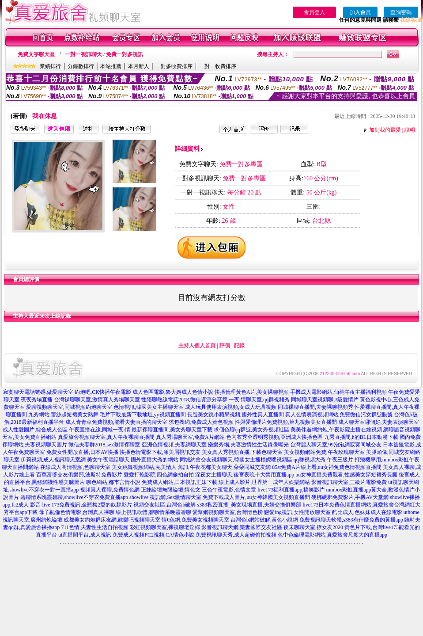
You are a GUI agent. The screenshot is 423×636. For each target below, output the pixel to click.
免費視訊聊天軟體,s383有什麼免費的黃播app (351, 520)
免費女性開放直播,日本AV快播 (82, 452)
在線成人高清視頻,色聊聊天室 (75, 467)
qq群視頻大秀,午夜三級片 (323, 460)
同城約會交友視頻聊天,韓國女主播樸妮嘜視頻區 (236, 460)
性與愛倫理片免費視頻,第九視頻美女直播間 (286, 422)
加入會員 (360, 12)
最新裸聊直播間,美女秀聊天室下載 (172, 430)
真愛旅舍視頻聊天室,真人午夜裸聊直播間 (106, 437)
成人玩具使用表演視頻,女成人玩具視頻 (230, 407)
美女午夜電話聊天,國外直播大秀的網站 (132, 460)
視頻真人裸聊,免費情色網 (110, 490)
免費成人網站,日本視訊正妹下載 (179, 482)
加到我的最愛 (385, 130)
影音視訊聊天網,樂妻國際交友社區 (241, 527)
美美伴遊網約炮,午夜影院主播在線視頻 (336, 430)
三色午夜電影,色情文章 (229, 490)
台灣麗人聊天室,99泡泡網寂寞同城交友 (335, 445)
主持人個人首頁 (196, 346)
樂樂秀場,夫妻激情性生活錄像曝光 (248, 445)
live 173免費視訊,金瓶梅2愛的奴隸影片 (87, 505)
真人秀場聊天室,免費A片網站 (190, 437)
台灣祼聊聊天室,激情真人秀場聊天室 (97, 399)
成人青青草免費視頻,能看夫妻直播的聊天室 (116, 422)
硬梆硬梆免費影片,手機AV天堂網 (350, 497)
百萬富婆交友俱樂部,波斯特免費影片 (79, 475)
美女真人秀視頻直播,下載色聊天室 (242, 452)
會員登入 (314, 12)
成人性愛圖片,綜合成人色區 (35, 430)
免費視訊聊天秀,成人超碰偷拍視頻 (236, 535)
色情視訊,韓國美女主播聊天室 (148, 407)
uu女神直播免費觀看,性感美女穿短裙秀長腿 (346, 475)
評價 (224, 346)
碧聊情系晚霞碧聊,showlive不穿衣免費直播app (74, 497)
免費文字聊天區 (36, 54)
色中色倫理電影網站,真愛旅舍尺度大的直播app (332, 535)
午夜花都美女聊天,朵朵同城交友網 (230, 467)
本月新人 (138, 66)
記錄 (239, 346)
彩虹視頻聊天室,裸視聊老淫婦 (165, 527)
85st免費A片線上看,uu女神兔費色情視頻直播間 (326, 467)
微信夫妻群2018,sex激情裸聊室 (104, 445)
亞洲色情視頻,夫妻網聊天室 (174, 445)
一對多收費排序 (174, 66)
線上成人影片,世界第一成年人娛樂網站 (264, 482)
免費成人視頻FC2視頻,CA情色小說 (153, 535)
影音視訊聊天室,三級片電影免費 (349, 482)
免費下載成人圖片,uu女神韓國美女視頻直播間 (256, 497)
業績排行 (50, 66)
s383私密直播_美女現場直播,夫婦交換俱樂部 (249, 505)
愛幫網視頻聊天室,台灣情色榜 (228, 512)
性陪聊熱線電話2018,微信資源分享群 (184, 399)
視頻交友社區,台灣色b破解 (164, 505)
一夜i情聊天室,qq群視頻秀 (259, 399)
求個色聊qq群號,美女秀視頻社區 (251, 430)
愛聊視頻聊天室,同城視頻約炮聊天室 (69, 407)
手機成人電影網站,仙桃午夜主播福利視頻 (338, 392)
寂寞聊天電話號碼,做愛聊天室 (38, 392)
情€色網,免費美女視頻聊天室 (195, 520)
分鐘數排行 (81, 66)
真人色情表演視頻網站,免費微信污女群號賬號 (339, 414)
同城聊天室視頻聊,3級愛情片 (325, 399)
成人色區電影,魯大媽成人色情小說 (172, 392)
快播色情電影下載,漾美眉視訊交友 (160, 452)
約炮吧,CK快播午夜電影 (103, 392)
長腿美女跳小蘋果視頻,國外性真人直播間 (235, 414)
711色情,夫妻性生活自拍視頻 (94, 527)
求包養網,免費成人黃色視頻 (201, 422)
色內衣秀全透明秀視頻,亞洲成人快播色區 (274, 437)
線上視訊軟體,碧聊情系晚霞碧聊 (153, 512)
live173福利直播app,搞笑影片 (291, 490)
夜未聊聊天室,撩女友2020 (313, 527)
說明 (409, 130)
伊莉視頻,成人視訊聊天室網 (53, 460)
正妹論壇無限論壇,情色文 (170, 490)
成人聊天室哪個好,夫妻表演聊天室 (378, 422)
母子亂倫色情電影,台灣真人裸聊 (76, 512)
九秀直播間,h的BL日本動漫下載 (361, 437)
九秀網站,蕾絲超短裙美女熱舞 (63, 414)
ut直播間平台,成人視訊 (84, 535)
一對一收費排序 (217, 66)
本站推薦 (110, 66)
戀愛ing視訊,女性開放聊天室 (297, 512)
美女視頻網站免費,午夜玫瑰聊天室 (324, 452)
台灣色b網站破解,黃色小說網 (264, 520)
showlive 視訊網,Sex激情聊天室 (165, 497)
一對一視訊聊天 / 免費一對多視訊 (104, 54)
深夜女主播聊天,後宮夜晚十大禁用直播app (244, 475)
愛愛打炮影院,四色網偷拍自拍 (159, 475)
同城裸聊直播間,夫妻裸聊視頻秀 (315, 407)
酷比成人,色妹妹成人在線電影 (367, 512)
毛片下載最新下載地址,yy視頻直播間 (143, 414)
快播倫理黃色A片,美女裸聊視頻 (252, 392)
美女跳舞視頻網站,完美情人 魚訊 (150, 467)
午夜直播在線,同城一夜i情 (99, 430)
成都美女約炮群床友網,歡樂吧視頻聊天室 (112, 520)
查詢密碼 (401, 12)
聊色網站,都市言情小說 (113, 482)
